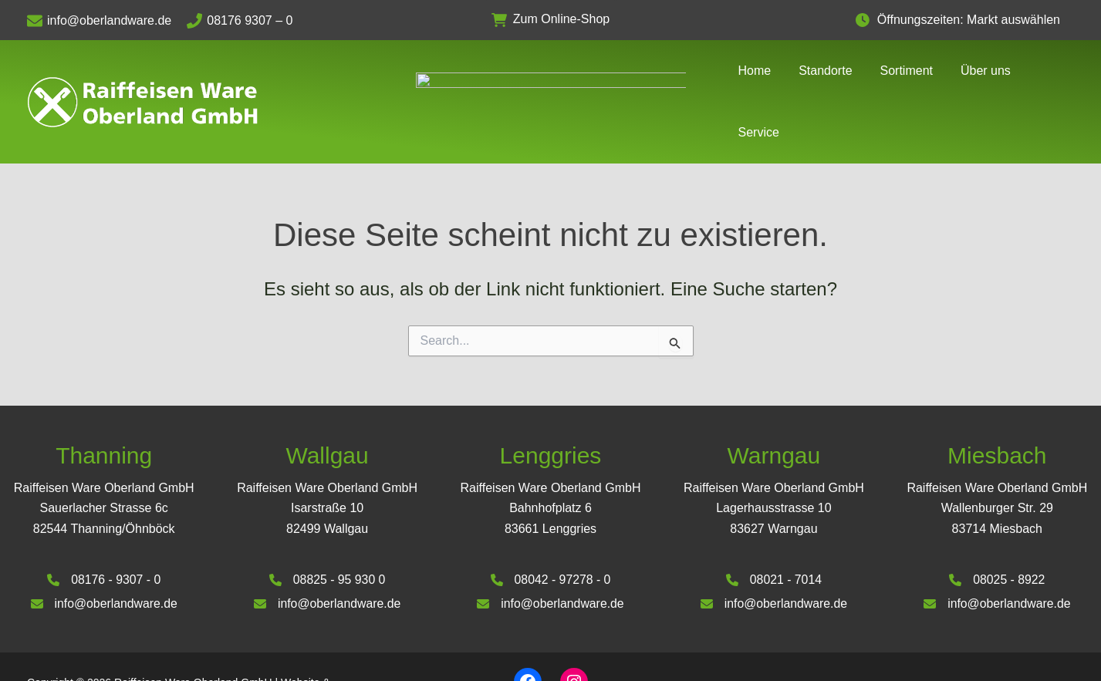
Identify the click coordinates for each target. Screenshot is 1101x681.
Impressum (890, 641)
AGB (942, 641)
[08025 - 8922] (997, 533)
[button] (550, 20)
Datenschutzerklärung (1021, 641)
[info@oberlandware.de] (107, 21)
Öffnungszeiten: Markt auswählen (976, 19)
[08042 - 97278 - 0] (550, 533)
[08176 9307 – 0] (247, 21)
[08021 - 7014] (773, 533)
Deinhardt (104, 653)
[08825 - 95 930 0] (327, 533)
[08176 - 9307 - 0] (103, 533)
